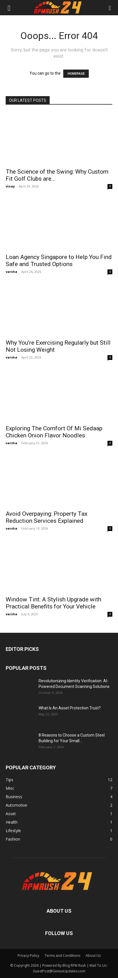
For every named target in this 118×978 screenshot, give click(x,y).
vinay (10, 186)
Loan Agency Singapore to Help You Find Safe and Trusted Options (59, 260)
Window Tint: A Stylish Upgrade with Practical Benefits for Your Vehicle (53, 603)
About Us (93, 955)
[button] (9, 7)
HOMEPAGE (76, 73)
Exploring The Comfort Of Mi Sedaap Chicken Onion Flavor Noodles (54, 432)
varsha (11, 271)
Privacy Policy (28, 955)
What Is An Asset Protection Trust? (70, 708)
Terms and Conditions (62, 955)
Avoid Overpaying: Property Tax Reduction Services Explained (46, 517)
